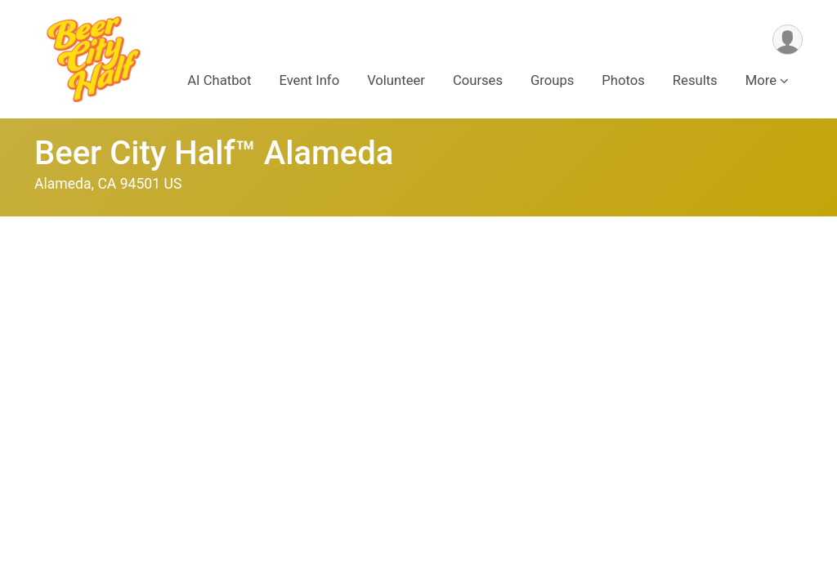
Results (695, 80)
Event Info (309, 80)
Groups (552, 80)
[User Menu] (787, 39)
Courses (478, 80)
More (761, 80)
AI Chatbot (219, 80)
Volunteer (396, 80)
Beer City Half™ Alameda (213, 153)
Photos (623, 80)
